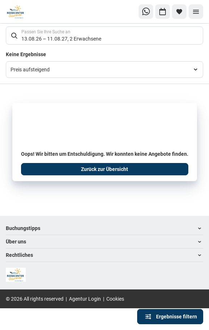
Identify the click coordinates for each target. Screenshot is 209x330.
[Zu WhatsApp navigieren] (146, 11)
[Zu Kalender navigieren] (162, 11)
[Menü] (196, 11)
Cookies (115, 298)
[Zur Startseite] (30, 12)
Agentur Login (85, 298)
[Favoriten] (179, 11)
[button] (104, 228)
